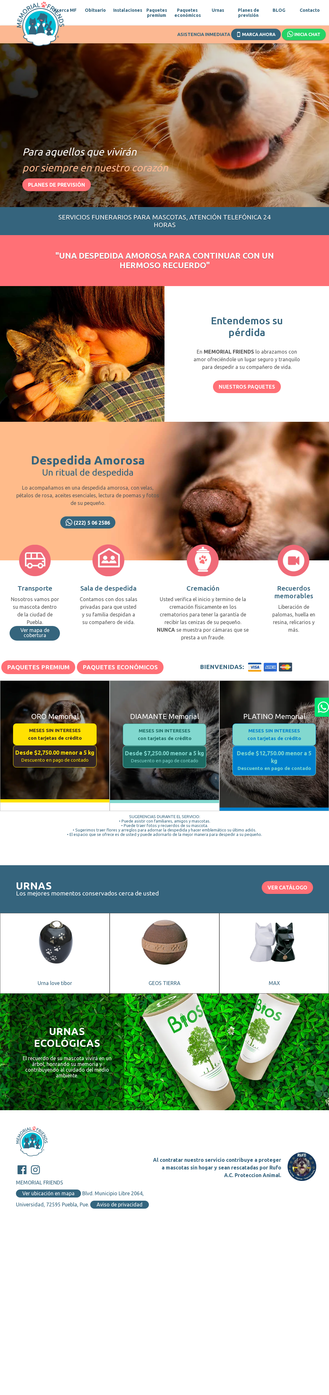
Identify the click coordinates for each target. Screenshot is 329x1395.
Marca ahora (256, 33)
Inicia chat (303, 34)
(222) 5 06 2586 (88, 522)
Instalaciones (126, 10)
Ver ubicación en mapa (48, 1193)
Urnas (218, 10)
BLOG (279, 10)
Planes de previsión (248, 13)
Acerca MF (65, 10)
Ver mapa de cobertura (34, 632)
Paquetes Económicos (120, 667)
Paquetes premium (156, 13)
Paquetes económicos (187, 13)
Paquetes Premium (38, 667)
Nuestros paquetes (247, 387)
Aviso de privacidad (120, 1204)
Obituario (95, 10)
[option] (164, 116)
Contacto (310, 10)
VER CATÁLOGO (287, 887)
